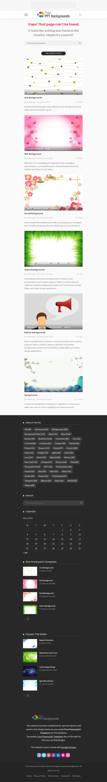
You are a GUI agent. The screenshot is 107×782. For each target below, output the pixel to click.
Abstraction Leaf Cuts (48, 653)
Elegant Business (46, 640)
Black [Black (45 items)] (53, 434)
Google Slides (43, 263)
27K (80, 274)
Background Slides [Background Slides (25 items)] (35, 434)
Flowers (54, 208)
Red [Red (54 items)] (42, 471)
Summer (30, 264)
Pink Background (32, 154)
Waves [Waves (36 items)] (46, 480)
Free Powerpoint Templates (50, 736)
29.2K (79, 158)
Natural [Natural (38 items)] (55, 457)
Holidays (63, 263)
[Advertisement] (53, 4)
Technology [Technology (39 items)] (59, 476)
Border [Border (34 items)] (30, 439)
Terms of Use (53, 776)
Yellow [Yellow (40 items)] (29, 485)
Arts (29, 208)
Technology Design (47, 667)
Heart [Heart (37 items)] (29, 453)
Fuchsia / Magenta (35, 149)
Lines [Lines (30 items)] (69, 453)
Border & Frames (41, 208)
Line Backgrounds (33, 97)
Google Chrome (68, 747)
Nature (73, 263)
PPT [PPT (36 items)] (48, 466)
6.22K (79, 102)
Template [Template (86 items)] (31, 480)
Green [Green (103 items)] (72, 448)
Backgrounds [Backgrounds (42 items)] (59, 429)
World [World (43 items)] (72, 480)
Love (47, 149)
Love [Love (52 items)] (29, 457)
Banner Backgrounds (34, 332)
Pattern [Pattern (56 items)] (61, 462)
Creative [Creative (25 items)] (45, 443)
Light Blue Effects (46, 681)
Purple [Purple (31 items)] (29, 471)
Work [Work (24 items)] (59, 480)
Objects (67, 327)
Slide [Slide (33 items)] (54, 471)
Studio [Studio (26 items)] (29, 476)
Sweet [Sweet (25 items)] (43, 476)
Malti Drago (31, 102)
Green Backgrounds (34, 269)
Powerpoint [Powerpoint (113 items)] (32, 466)
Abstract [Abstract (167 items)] (41, 429)
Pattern (30, 92)
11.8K (79, 336)
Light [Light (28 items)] (56, 453)
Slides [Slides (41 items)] (66, 471)
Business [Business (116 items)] (45, 439)
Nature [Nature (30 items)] (69, 457)
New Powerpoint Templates (41, 561)
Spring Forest (30, 395)
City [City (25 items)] (76, 439)
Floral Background (33, 213)
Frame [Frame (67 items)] (58, 448)
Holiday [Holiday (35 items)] (43, 453)
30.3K (79, 217)
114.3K (79, 399)
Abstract (31, 327)
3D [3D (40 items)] (28, 429)
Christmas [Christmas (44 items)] (62, 439)
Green (54, 263)
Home (29, 776)
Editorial (42, 327)
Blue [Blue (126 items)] (65, 434)
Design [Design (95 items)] (60, 443)
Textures (41, 92)
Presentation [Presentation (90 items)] (64, 466)
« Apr (25, 552)
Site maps (77, 776)
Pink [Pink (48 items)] (74, 462)
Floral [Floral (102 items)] (74, 443)
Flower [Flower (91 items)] (29, 448)
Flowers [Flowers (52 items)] (44, 448)
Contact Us (65, 776)
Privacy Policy (39, 776)
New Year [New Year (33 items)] (31, 462)
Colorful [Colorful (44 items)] (30, 443)
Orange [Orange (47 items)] (46, 462)
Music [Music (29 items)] (41, 457)
